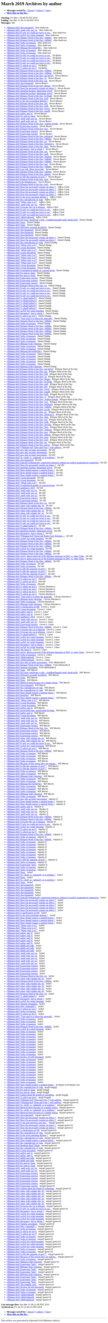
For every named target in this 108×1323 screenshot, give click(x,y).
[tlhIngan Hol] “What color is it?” (22, 202)
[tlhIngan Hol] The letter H (19, 650)
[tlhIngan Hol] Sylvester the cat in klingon (26, 207)
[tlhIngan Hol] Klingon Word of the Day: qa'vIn (28, 409)
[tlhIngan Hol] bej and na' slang (21, 116)
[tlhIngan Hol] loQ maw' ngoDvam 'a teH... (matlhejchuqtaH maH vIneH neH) (42, 220)
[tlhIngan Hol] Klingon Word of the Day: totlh (28, 154)
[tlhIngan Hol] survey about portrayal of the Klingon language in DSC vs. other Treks (46, 556)
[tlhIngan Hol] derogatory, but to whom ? (25, 149)
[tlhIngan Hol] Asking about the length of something (31, 1095)
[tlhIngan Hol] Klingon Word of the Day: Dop (28, 427)
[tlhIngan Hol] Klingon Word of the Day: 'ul (27, 78)
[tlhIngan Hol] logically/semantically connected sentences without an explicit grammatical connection (53, 462)
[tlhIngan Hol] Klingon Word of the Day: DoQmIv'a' (31, 144)
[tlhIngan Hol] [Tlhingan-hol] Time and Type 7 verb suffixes (34, 447)
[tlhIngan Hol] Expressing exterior (22, 126)
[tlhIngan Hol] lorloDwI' (18, 695)
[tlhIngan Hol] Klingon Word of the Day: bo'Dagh (29, 96)
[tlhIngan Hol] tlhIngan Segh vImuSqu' (25, 344)
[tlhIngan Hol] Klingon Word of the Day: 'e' (27, 397)
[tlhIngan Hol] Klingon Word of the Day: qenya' (29, 445)
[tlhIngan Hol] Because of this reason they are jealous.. (32, 763)
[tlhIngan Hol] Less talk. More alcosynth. (26, 169)
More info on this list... (17, 13)
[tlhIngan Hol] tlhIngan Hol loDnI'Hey (24, 48)
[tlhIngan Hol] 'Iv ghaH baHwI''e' (22, 298)
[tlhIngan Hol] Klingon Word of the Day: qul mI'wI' (30, 75)
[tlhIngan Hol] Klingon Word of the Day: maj (27, 164)
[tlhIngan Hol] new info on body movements (27, 450)
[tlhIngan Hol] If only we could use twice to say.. (29, 32)
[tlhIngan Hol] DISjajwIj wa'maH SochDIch (27, 227)
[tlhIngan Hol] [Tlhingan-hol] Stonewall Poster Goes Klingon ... (36, 536)
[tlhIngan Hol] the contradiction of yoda (25, 199)
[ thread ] (31, 10)
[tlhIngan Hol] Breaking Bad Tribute (23, 1145)
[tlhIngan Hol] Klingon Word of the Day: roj (27, 141)
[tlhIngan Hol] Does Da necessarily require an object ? (31, 88)
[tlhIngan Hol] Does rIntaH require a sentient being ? (31, 470)
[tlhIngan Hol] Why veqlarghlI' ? (22, 1006)
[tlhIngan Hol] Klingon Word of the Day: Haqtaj (29, 86)
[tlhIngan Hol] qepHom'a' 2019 (21, 488)
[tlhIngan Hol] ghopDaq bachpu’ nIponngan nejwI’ (30, 91)
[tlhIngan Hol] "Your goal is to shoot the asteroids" (30, 318)
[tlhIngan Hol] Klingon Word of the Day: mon (28, 179)
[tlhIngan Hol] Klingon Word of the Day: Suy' (28, 129)
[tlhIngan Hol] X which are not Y (22, 65)
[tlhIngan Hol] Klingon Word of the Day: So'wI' (28, 108)
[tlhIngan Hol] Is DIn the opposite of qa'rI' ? (27, 177)
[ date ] (48, 10)
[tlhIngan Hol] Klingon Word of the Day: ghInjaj (29, 174)
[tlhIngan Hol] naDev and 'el (20, 113)
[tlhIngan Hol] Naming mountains (22, 667)
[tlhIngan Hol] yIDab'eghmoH (21, 217)
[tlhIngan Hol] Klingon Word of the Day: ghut (28, 146)
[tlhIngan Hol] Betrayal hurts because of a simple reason (32, 682)
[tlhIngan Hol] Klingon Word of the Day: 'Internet (29, 156)
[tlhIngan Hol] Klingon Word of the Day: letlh (28, 106)
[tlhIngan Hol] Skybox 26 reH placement (25, 1057)
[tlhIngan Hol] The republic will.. (22, 1284)
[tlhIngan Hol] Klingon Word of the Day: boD (28, 184)
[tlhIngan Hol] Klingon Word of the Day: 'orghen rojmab (32, 124)
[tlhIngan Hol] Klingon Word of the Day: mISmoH (30, 136)
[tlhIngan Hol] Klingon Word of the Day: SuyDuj (29, 424)
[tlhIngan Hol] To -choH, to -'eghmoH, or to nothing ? (31, 457)
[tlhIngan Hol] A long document (21, 247)
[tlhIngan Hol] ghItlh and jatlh (21, 945)
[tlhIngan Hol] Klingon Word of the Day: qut (27, 81)
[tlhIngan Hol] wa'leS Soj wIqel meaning (25, 35)
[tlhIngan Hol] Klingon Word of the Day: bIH (27, 374)
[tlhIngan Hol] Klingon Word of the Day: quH (28, 98)
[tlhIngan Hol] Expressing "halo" (22, 865)
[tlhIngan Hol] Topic (16, 222)
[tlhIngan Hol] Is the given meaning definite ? (28, 101)
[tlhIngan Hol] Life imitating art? (22, 182)
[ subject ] (39, 10)
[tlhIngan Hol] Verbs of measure (21, 43)
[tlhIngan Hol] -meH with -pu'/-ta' (22, 30)
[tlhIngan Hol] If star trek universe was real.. (27, 1123)
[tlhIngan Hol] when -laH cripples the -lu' (26, 505)
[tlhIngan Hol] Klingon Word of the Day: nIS (27, 103)
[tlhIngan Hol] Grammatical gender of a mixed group (31, 270)
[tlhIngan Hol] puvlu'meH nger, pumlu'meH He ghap (31, 710)
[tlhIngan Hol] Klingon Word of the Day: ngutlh (29, 111)
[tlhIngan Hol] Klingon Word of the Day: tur (27, 442)
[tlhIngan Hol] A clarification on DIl (23, 607)
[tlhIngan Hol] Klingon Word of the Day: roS (27, 151)
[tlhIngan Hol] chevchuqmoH (20, 27)
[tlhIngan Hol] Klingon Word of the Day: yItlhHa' (29, 38)
